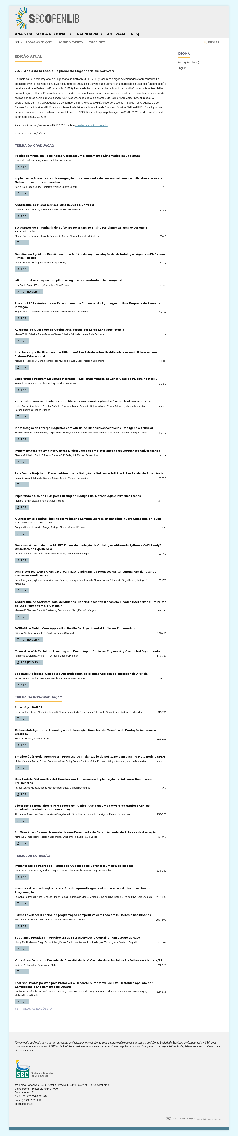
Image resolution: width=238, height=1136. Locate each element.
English (182, 68)
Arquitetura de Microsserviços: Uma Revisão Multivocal (54, 205)
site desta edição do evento (91, 125)
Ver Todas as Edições (31, 1008)
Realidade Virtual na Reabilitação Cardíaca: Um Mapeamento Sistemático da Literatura (77, 155)
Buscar (213, 42)
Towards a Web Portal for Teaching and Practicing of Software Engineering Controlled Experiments (87, 651)
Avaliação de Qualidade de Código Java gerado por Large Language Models (69, 329)
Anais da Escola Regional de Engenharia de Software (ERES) (77, 34)
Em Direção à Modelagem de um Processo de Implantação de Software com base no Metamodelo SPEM (90, 756)
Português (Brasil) (188, 62)
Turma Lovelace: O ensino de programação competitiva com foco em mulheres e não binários (83, 915)
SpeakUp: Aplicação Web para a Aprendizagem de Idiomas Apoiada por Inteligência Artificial (81, 673)
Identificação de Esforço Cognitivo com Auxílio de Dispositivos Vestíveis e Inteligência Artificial (84, 428)
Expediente (97, 42)
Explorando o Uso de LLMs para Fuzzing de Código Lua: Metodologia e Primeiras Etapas (78, 496)
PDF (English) (30, 291)
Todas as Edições (39, 42)
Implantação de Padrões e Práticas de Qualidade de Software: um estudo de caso (74, 866)
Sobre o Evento (70, 42)
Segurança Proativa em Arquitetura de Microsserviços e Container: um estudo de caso (77, 937)
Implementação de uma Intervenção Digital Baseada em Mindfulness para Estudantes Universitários (87, 450)
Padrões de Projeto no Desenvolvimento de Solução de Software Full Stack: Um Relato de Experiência (89, 473)
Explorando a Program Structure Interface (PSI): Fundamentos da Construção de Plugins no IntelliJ (86, 379)
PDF (23, 166)
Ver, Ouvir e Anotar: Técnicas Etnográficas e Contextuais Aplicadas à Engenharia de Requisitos (83, 401)
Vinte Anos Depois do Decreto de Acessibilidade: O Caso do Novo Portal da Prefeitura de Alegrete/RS (88, 960)
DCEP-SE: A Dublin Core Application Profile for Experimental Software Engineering (75, 628)
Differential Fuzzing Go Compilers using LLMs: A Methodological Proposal (68, 280)
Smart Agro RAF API (29, 707)
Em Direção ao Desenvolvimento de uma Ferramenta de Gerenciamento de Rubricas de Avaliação (85, 832)
